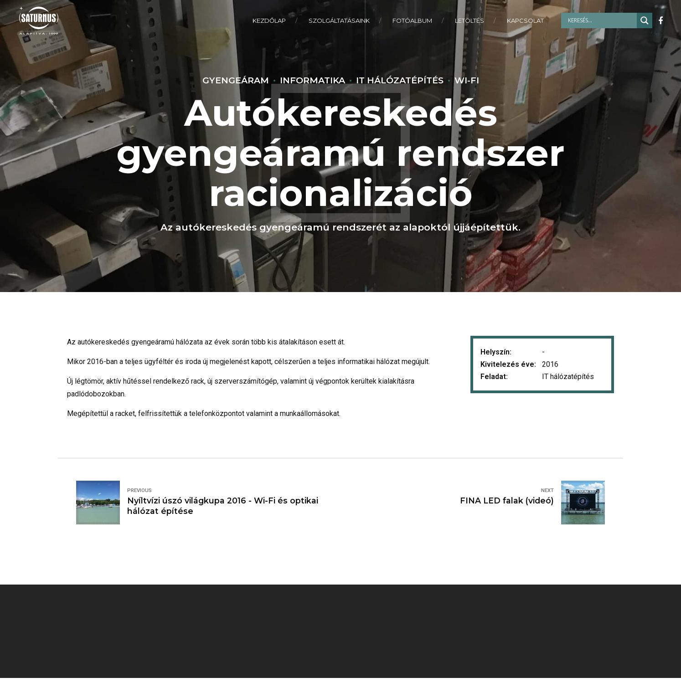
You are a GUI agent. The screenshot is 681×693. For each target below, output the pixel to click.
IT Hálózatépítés (400, 80)
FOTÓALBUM (412, 20)
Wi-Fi (466, 80)
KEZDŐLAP (269, 20)
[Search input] (601, 20)
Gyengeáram (235, 80)
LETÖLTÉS (469, 20)
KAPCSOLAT (525, 20)
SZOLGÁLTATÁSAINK (339, 20)
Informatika (312, 80)
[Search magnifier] (644, 20)
